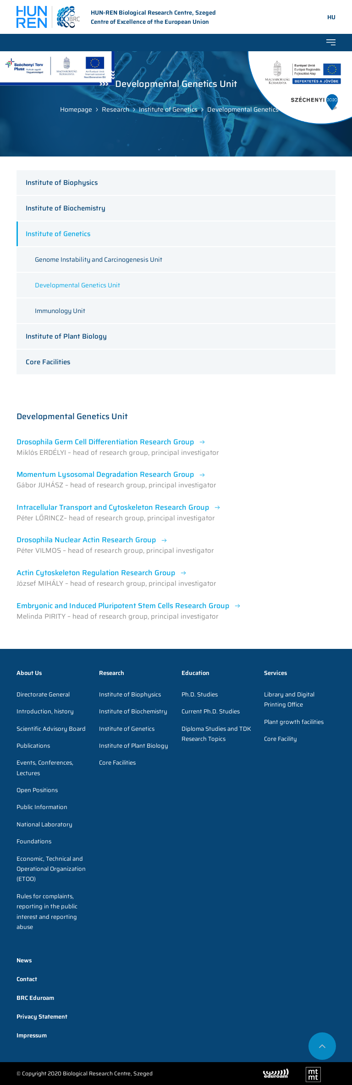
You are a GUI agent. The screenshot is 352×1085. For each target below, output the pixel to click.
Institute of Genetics (168, 109)
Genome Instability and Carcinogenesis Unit (98, 259)
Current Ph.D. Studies (211, 711)
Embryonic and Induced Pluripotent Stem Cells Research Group (122, 605)
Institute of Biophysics (62, 182)
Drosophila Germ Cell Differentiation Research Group (105, 442)
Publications (33, 745)
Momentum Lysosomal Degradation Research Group (105, 474)
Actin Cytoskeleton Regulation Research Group (95, 572)
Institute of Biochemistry (65, 208)
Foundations (33, 841)
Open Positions (37, 790)
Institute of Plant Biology (66, 336)
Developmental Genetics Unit (249, 109)
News (24, 960)
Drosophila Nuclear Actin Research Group (86, 539)
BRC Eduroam (35, 998)
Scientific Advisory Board (51, 729)
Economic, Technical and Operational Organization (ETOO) (51, 869)
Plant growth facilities (294, 722)
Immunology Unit (60, 310)
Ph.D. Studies (200, 694)
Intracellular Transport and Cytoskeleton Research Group (112, 507)
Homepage (76, 109)
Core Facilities (48, 362)
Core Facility (280, 739)
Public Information (41, 807)
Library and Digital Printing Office (289, 699)
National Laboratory (44, 824)
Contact (26, 979)
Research (115, 109)
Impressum (31, 1035)
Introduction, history (45, 711)
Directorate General (43, 694)
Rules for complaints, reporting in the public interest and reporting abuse (46, 911)
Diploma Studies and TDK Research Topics (216, 734)
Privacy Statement (41, 1016)
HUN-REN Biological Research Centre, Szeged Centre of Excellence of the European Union (116, 17)
